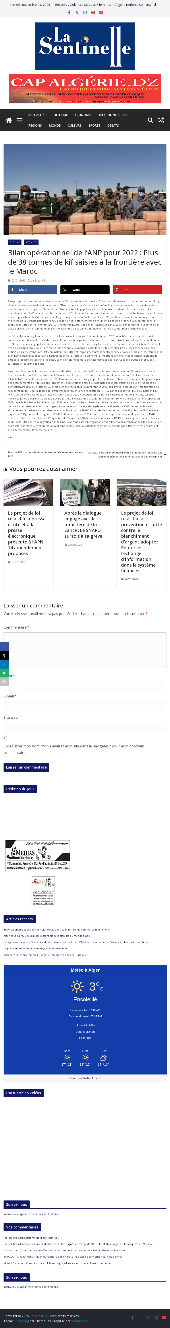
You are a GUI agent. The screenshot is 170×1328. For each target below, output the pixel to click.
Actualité (36, 115)
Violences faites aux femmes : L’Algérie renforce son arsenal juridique (45, 955)
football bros (11, 1237)
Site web (11, 717)
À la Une (15, 242)
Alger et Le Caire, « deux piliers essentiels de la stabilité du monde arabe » (48, 935)
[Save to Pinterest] (137, 289)
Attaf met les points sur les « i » (44, 1237)
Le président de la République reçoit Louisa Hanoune (35, 948)
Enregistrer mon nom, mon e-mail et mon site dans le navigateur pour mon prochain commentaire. (74, 749)
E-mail (10, 696)
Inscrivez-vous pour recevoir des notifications (31, 1214)
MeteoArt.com (92, 1078)
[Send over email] (4, 673)
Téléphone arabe (113, 115)
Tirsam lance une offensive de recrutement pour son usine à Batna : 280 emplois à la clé (72, 1250)
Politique (60, 115)
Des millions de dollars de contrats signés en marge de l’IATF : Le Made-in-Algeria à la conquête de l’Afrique (89, 1244)
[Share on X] (85, 289)
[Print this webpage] (4, 681)
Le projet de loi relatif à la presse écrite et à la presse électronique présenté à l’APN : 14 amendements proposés (27, 533)
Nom (9, 675)
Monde (55, 125)
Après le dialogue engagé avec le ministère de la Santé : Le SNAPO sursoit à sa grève (83, 524)
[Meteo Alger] (85, 1051)
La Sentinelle (38, 280)
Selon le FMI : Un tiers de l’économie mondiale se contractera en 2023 (43, 454)
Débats (113, 125)
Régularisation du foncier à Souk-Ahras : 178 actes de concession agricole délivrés (74, 1256)
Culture (74, 125)
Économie (83, 115)
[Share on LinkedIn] (4, 664)
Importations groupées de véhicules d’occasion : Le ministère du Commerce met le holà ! (57, 929)
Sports (94, 125)
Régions (35, 125)
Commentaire (16, 627)
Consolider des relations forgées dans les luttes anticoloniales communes (69, 1263)
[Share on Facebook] (32, 289)
